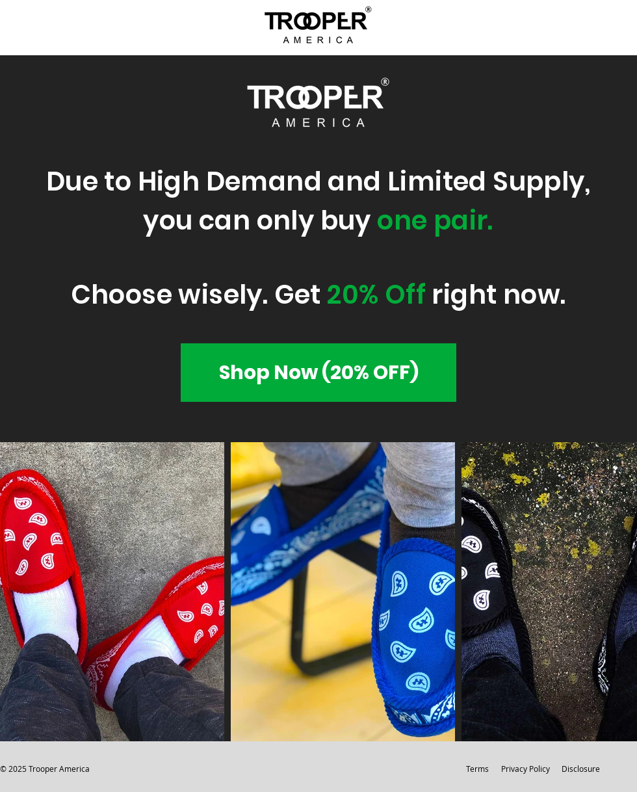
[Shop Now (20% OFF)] (318, 372)
